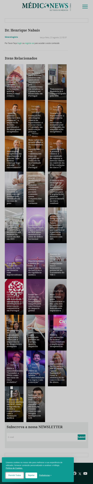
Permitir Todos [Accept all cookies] (14, 475)
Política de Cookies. (14, 468)
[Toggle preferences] (45, 475)
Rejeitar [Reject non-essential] (31, 475)
